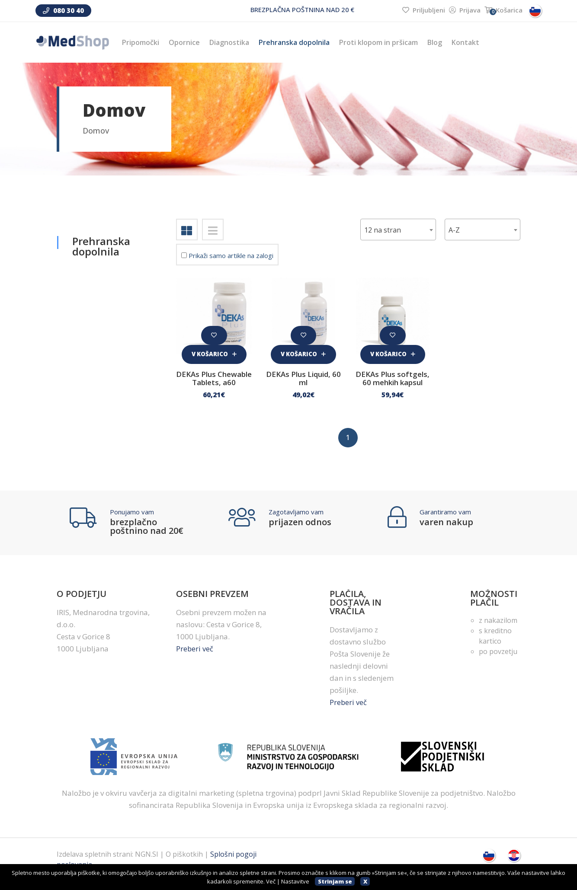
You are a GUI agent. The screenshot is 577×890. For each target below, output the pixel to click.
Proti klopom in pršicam (378, 42)
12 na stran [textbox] (382, 230)
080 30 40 (63, 10)
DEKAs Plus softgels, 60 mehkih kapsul (393, 382)
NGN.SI (146, 863)
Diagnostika (229, 42)
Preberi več (195, 658)
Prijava (465, 10)
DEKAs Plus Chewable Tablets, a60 (214, 382)
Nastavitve (295, 881)
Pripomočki (140, 42)
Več (271, 881)
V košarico (214, 352)
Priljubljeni (423, 10)
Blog (434, 42)
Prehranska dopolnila (294, 42)
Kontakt (465, 42)
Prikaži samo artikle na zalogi (227, 255)
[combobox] (482, 229)
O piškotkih (184, 863)
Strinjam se (335, 881)
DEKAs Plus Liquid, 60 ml (303, 378)
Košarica (503, 10)
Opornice (184, 42)
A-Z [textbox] (454, 230)
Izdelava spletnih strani (94, 863)
